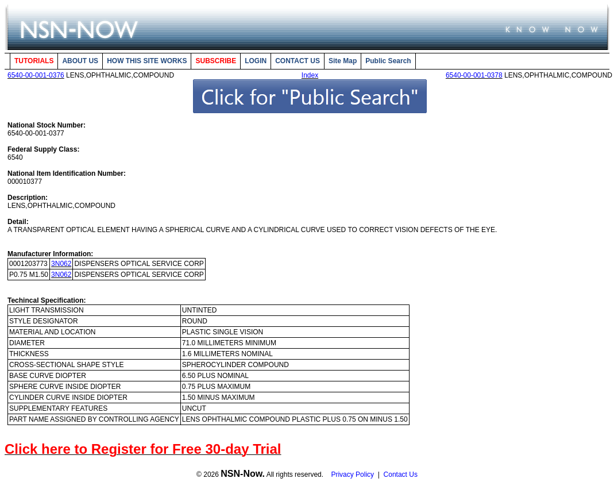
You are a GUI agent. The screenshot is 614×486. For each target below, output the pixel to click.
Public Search (388, 61)
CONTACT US (297, 61)
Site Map (343, 61)
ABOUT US (80, 61)
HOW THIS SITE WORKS (147, 61)
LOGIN (256, 61)
